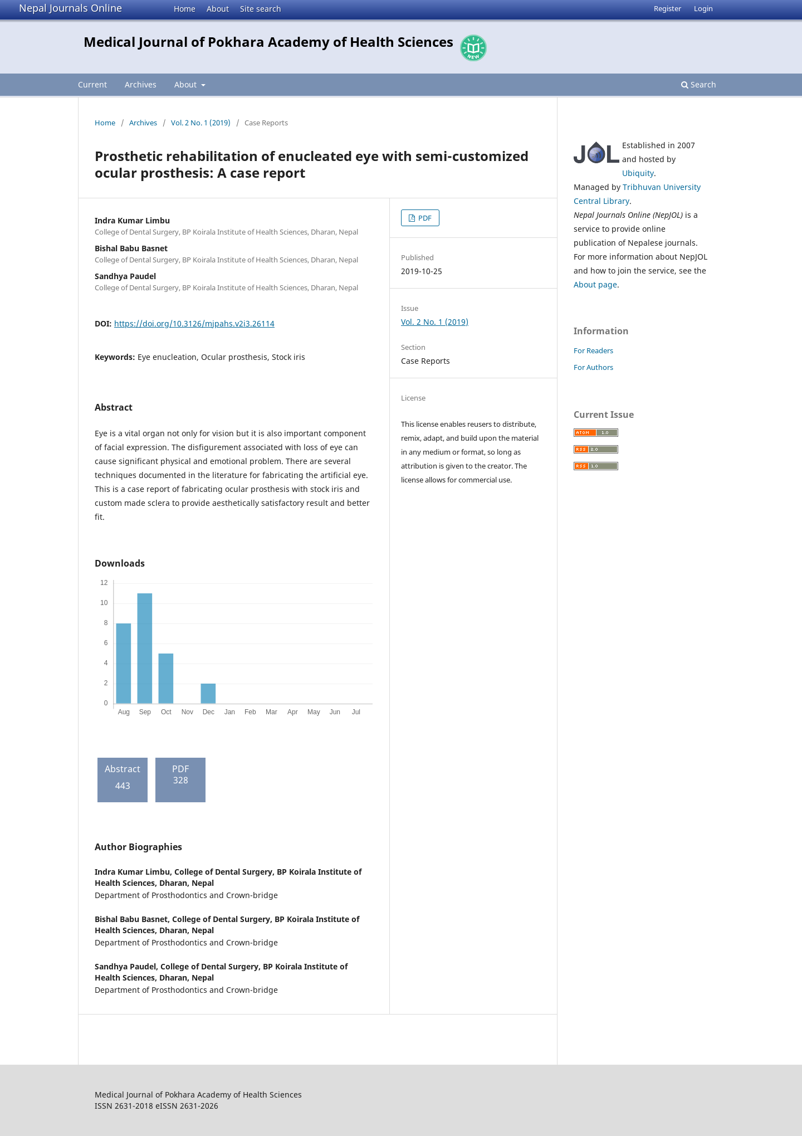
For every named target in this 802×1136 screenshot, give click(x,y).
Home (184, 8)
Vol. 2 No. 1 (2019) (201, 123)
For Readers (593, 350)
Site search (260, 8)
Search (698, 84)
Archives (141, 84)
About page (595, 284)
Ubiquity (638, 173)
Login (703, 8)
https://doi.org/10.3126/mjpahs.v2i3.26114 (194, 323)
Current (92, 84)
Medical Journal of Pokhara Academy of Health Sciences (268, 41)
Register (667, 8)
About (218, 8)
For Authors (593, 367)
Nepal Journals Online (70, 7)
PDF (424, 218)
